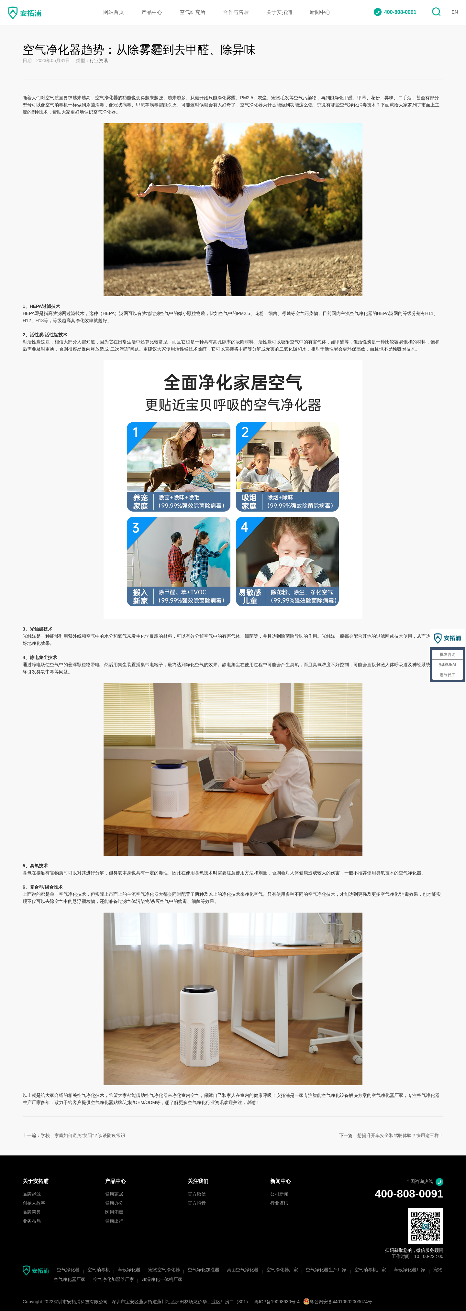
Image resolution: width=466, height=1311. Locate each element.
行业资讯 (99, 61)
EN (455, 12)
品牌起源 (32, 1194)
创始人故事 (34, 1203)
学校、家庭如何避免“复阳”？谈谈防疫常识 (83, 1135)
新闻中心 (320, 12)
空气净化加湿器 (203, 1270)
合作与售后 (236, 12)
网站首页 (113, 12)
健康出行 (114, 1221)
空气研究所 (192, 12)
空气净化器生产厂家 (326, 1270)
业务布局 (32, 1221)
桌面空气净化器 (243, 1270)
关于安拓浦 (279, 12)
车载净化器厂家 (410, 1270)
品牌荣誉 (32, 1212)
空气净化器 (68, 1270)
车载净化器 (129, 1270)
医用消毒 (114, 1212)
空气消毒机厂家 (370, 1270)
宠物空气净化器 (164, 1270)
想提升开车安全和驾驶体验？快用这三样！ (400, 1135)
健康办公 (114, 1203)
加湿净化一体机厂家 (162, 1279)
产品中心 (151, 12)
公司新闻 (279, 1194)
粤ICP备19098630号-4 (277, 1302)
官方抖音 (197, 1203)
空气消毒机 (98, 1270)
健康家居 (114, 1194)
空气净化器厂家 (282, 1270)
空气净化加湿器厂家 (113, 1279)
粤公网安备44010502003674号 (337, 1302)
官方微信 (197, 1194)
